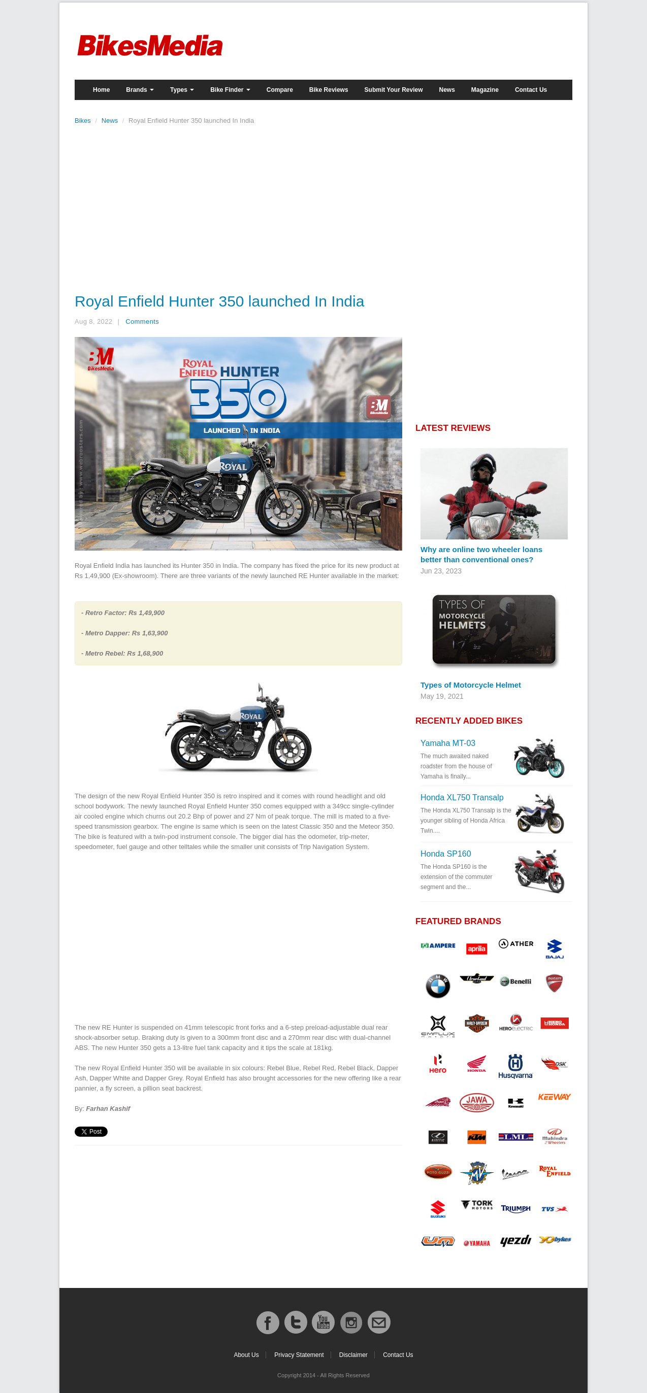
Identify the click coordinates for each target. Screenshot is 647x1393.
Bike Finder (230, 89)
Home (101, 89)
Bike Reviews (328, 89)
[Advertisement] (238, 206)
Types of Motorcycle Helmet (470, 685)
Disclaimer (353, 1354)
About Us (246, 1354)
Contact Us (531, 89)
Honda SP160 (445, 854)
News (447, 89)
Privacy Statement (299, 1354)
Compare (280, 89)
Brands (140, 89)
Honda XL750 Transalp (462, 797)
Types (182, 89)
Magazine (485, 89)
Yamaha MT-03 (447, 743)
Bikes (83, 120)
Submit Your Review (394, 89)
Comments (142, 321)
